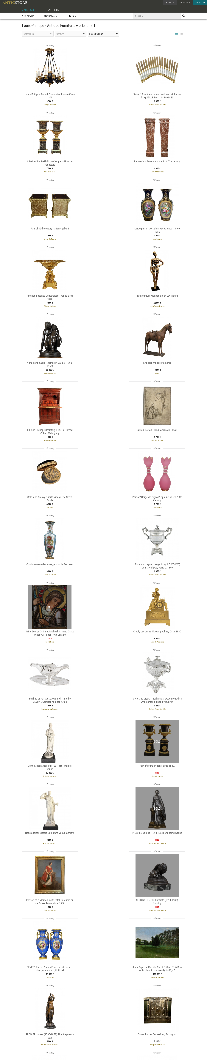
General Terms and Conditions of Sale (109, 1055)
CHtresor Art (160, 636)
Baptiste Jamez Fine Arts (103, 104)
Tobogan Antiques (47, 104)
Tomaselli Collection (47, 703)
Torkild (47, 304)
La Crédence (103, 437)
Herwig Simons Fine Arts (103, 237)
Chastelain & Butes (103, 769)
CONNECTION (200, 2)
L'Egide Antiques (47, 836)
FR (181, 2)
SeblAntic (47, 370)
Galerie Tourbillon (160, 237)
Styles (60, 1038)
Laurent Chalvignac (47, 171)
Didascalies (160, 836)
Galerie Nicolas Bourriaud (159, 570)
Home (159, 1035)
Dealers (94, 1035)
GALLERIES (54, 10)
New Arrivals (28, 16)
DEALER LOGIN (36, 1036)
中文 (188, 2)
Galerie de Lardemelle (103, 903)
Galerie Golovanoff (47, 903)
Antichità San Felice (159, 503)
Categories (62, 1035)
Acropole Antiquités (159, 437)
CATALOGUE (28, 10)
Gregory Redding (159, 104)
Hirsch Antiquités (47, 570)
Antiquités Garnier (103, 171)
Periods (61, 1041)
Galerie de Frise (156, 969)
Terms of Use (89, 1055)
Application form (33, 1041)
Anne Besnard (159, 171)
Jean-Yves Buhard (103, 304)
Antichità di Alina (160, 304)
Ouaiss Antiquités (160, 370)
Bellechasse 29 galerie (101, 969)
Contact (160, 1038)
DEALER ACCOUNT (32, 1031)
